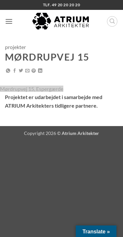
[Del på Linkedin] (40, 70)
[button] (9, 21)
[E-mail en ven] (27, 70)
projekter (15, 47)
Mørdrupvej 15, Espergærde (31, 89)
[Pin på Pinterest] (33, 70)
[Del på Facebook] (14, 70)
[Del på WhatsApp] (8, 70)
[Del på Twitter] (21, 70)
